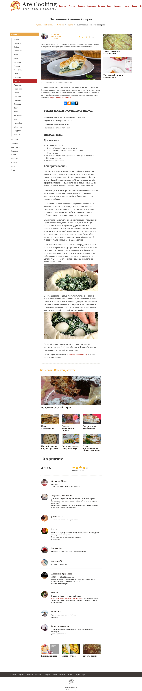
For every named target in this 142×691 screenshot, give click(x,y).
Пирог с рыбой (90, 656)
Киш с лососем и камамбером (111, 52)
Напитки (117, 6)
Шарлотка (18, 127)
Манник (17, 66)
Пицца (16, 93)
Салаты (126, 6)
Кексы (16, 55)
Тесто (16, 108)
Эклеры (17, 135)
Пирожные (18, 89)
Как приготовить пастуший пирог (70, 447)
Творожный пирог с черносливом (113, 76)
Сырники (17, 104)
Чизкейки (18, 123)
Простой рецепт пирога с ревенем (49, 447)
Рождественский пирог (56, 407)
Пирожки (17, 85)
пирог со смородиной (77, 355)
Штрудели (18, 131)
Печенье (17, 77)
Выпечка (62, 6)
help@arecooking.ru (71, 690)
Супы (13, 170)
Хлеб (16, 119)
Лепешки (17, 62)
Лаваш (16, 58)
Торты (16, 112)
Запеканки (18, 51)
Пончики (17, 96)
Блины (16, 39)
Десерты (81, 6)
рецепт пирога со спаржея (60, 98)
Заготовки (91, 6)
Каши (109, 6)
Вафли (16, 47)
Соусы (134, 6)
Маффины (18, 70)
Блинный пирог (49, 656)
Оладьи (17, 74)
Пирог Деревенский (47, 427)
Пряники (17, 100)
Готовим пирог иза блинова (90, 427)
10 (87, 34)
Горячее (72, 6)
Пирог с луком (69, 656)
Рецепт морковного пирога (68, 428)
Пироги (17, 81)
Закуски (101, 6)
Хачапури (18, 116)
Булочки (17, 43)
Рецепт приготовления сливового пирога (91, 448)
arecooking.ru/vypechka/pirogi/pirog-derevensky (67, 598)
